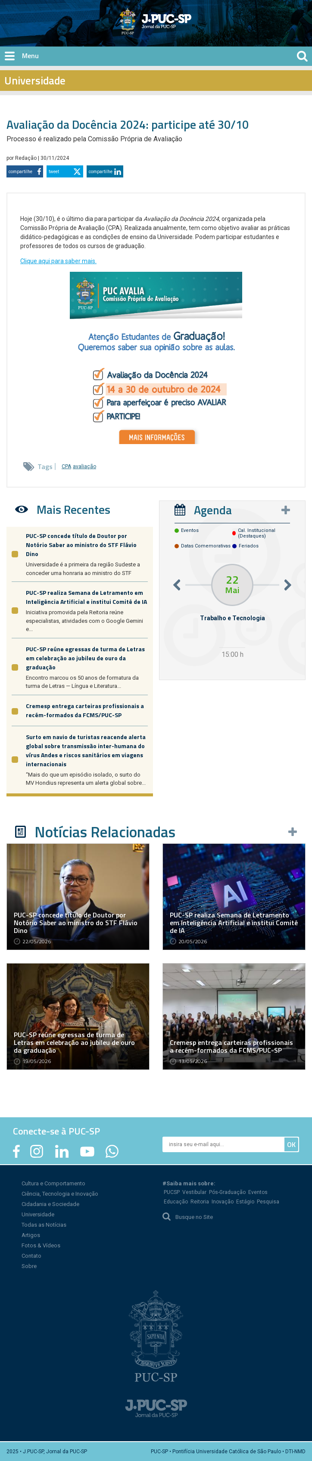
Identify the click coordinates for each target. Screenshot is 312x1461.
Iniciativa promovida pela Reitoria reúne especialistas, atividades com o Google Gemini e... (84, 620)
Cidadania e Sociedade (50, 1204)
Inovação (223, 1202)
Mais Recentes (73, 509)
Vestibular (194, 1192)
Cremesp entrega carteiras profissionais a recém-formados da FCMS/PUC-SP (85, 710)
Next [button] (287, 585)
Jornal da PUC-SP (188, 28)
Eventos (258, 1192)
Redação (26, 158)
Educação (176, 1202)
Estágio (245, 1202)
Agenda (213, 510)
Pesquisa (268, 1202)
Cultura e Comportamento (53, 1183)
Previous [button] (176, 585)
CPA (66, 466)
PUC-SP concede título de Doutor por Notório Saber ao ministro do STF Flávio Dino (81, 544)
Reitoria (199, 1202)
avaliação (84, 466)
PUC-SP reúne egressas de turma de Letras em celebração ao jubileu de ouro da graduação (85, 657)
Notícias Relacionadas (104, 831)
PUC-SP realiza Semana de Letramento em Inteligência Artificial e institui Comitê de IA (86, 597)
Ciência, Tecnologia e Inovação (60, 1194)
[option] (232, 612)
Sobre (29, 1266)
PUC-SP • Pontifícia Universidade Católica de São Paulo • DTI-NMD (228, 1452)
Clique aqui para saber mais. (58, 261)
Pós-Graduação (227, 1192)
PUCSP (172, 1192)
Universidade (38, 1214)
